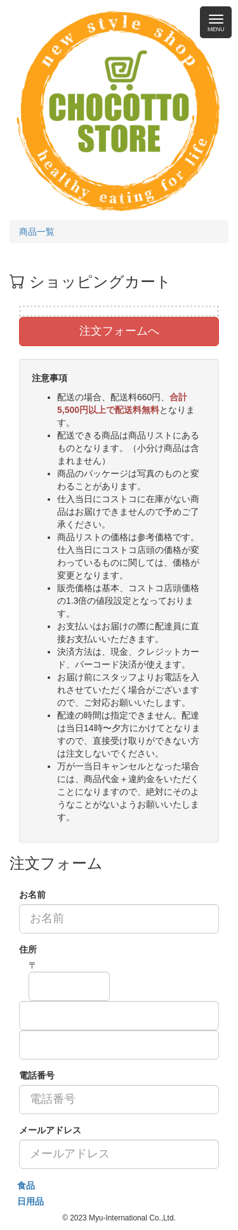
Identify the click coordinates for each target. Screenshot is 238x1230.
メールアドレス (50, 1130)
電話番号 (37, 1075)
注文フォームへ (119, 331)
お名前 (32, 895)
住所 (28, 949)
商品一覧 (37, 232)
